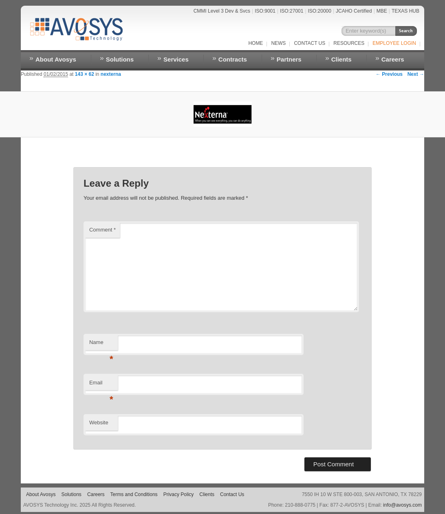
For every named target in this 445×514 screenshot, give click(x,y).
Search (406, 31)
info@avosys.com (402, 505)
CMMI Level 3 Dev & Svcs (222, 11)
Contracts (232, 59)
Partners (289, 59)
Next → (416, 74)
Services (176, 59)
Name (101, 344)
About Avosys (55, 59)
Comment (102, 230)
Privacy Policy (178, 494)
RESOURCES (348, 43)
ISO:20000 (319, 11)
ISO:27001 (291, 11)
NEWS (278, 43)
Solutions (120, 59)
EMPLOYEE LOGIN (394, 43)
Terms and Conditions (134, 494)
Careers (392, 59)
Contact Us (309, 43)
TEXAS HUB (405, 11)
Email (101, 384)
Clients (341, 59)
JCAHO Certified (354, 11)
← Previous (389, 74)
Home (255, 43)
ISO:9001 (265, 11)
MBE (382, 11)
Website (98, 422)
